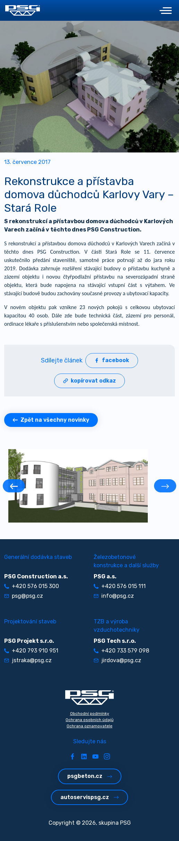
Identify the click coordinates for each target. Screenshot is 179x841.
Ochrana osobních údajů (89, 719)
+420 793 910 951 (31, 650)
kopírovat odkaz (89, 380)
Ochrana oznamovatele (89, 726)
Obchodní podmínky (89, 713)
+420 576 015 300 (31, 586)
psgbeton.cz (89, 776)
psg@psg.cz (23, 596)
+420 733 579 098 (121, 650)
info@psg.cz (114, 596)
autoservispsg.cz (89, 797)
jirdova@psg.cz (117, 660)
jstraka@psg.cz (28, 660)
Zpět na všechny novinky (51, 420)
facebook (111, 360)
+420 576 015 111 (120, 586)
